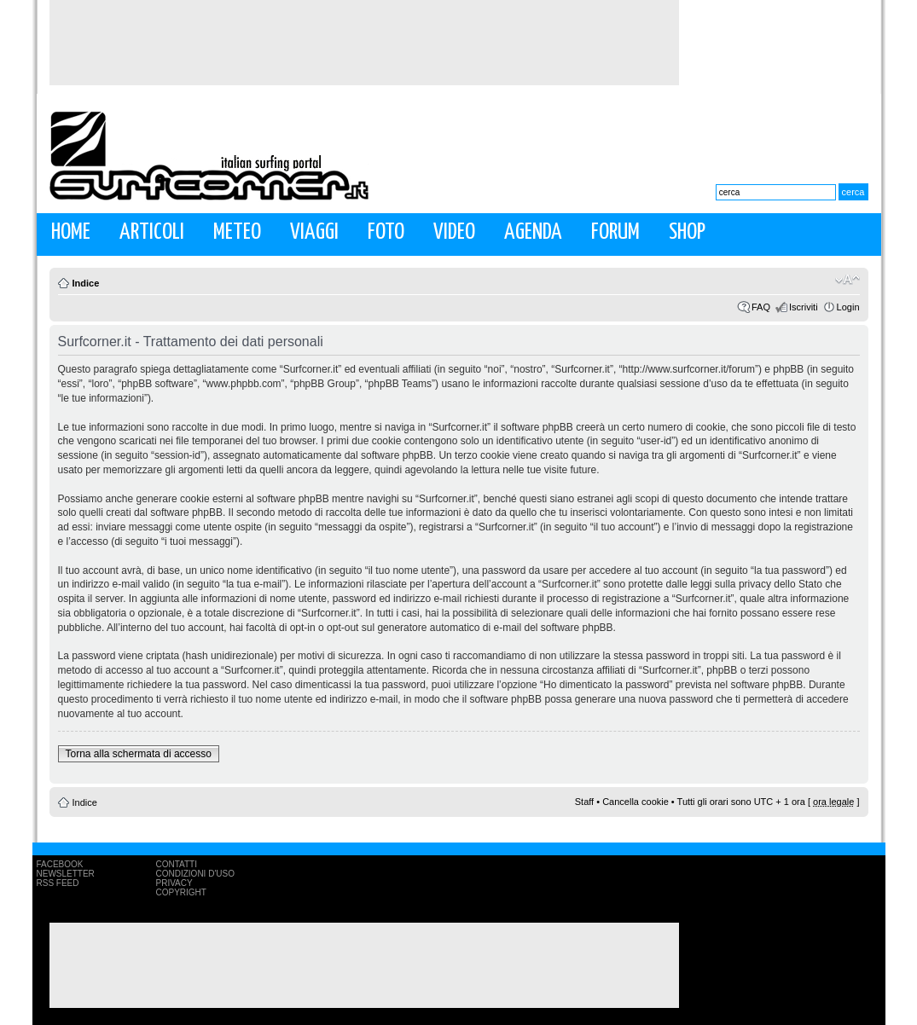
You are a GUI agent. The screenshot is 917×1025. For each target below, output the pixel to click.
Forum (615, 232)
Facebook (60, 864)
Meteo (237, 232)
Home (70, 232)
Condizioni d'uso (195, 873)
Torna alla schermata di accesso (139, 754)
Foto (386, 232)
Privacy (174, 883)
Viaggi (314, 232)
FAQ (761, 307)
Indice (86, 283)
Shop (687, 232)
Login (848, 307)
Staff (584, 801)
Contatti (177, 864)
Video (454, 232)
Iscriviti (803, 307)
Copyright (181, 892)
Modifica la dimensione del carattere (847, 279)
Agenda (533, 232)
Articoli (151, 232)
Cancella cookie (635, 801)
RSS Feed (58, 883)
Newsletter (66, 873)
